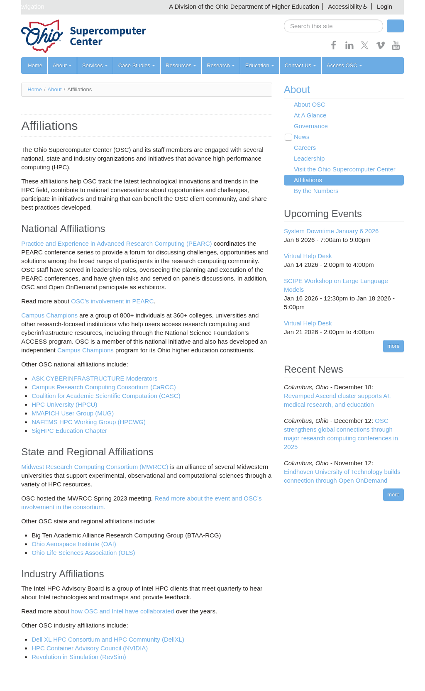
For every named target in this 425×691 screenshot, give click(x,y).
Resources (181, 65)
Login (384, 6)
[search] (333, 26)
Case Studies (136, 65)
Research (221, 65)
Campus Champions (49, 315)
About (62, 65)
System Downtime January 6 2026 (331, 230)
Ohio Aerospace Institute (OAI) (74, 543)
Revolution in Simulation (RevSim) (79, 656)
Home (35, 65)
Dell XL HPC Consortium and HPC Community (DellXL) (108, 639)
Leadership (309, 158)
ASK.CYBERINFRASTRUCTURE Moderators (94, 378)
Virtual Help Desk (308, 255)
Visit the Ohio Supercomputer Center (345, 169)
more (393, 346)
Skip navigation (23, 6)
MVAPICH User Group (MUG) (73, 413)
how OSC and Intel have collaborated (122, 611)
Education (259, 65)
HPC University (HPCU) (64, 404)
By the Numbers (316, 190)
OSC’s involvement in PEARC (112, 301)
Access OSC (344, 65)
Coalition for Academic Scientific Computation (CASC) (106, 395)
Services (95, 65)
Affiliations (308, 179)
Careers (305, 147)
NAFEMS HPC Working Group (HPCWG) (89, 421)
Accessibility (345, 6)
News (302, 136)
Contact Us (300, 65)
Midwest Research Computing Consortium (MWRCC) (94, 466)
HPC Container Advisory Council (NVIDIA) (90, 648)
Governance (311, 125)
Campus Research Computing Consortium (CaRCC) (104, 387)
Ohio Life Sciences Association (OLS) (83, 552)
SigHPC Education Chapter (69, 430)
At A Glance (310, 115)
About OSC (309, 104)
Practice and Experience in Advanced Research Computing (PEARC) (116, 243)
